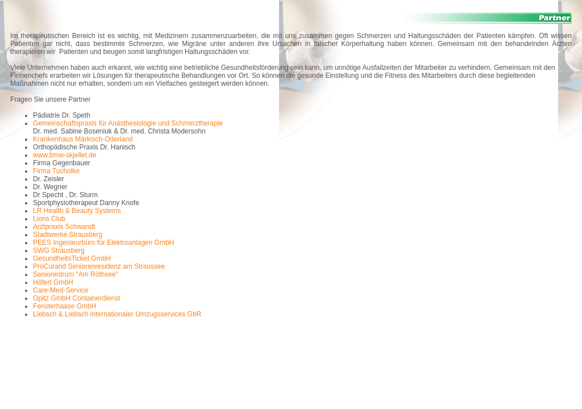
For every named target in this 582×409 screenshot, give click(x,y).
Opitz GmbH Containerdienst (76, 298)
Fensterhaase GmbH (64, 306)
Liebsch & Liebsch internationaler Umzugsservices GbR (117, 314)
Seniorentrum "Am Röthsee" (75, 274)
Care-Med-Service (60, 290)
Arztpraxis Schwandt (64, 227)
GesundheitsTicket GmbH (72, 258)
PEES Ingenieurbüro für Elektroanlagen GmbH (103, 243)
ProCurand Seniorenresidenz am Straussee (99, 266)
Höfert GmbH (53, 282)
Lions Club (49, 219)
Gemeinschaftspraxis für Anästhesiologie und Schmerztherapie (128, 123)
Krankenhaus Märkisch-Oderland (82, 139)
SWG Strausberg (59, 250)
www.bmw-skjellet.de (64, 155)
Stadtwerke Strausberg (67, 235)
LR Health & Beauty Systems (77, 211)
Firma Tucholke (56, 171)
